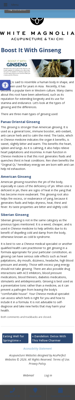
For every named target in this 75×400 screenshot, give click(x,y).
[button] (5, 85)
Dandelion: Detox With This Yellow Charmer (49, 338)
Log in (48, 375)
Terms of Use (61, 359)
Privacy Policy (37, 363)
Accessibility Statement (37, 348)
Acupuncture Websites (23, 355)
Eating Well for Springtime (13, 338)
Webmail (28, 375)
